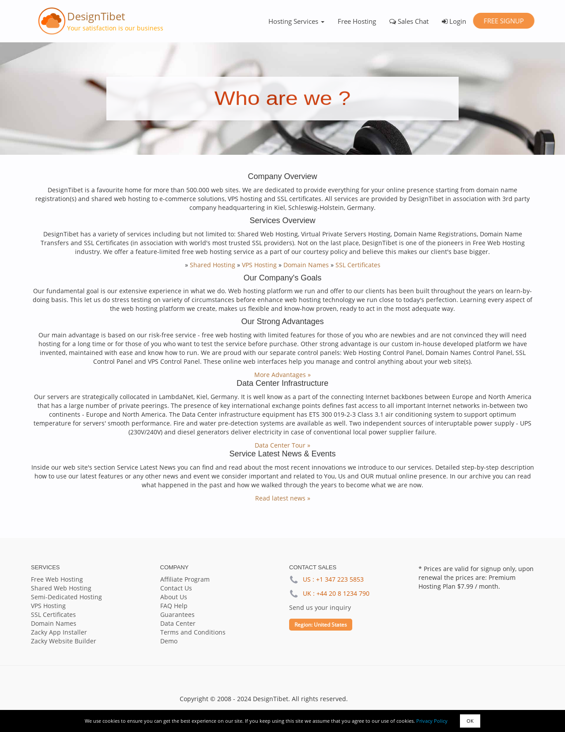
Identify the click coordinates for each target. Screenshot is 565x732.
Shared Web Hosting (61, 588)
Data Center (178, 623)
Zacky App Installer (59, 632)
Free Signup (503, 20)
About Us (173, 597)
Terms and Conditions (193, 632)
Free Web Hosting (57, 579)
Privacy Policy (432, 720)
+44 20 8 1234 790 (342, 593)
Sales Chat (409, 21)
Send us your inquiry (320, 607)
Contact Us (176, 588)
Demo (168, 641)
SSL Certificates (357, 265)
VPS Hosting (259, 265)
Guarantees (177, 614)
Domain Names (306, 265)
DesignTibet (96, 16)
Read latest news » (282, 498)
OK (470, 720)
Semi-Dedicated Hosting (66, 597)
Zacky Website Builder (63, 641)
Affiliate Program (185, 579)
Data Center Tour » (282, 445)
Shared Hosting (212, 265)
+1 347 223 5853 (340, 579)
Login (454, 21)
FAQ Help (174, 605)
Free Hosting (357, 21)
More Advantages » (282, 374)
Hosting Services (296, 21)
